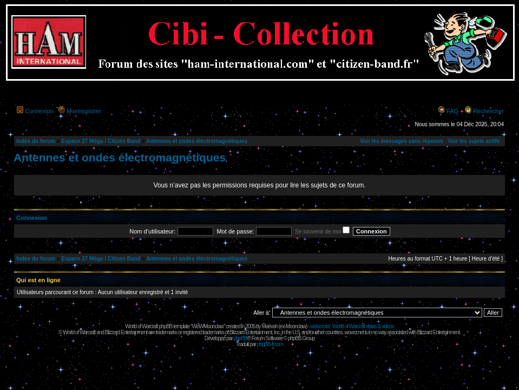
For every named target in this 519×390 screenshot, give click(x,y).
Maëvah (269, 326)
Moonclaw (296, 326)
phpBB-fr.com (270, 344)
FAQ (452, 111)
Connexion (39, 111)
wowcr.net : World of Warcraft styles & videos (352, 326)
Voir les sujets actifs (474, 141)
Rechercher (488, 111)
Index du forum (35, 141)
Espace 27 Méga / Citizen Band (100, 141)
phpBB (240, 338)
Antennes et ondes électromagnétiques (196, 141)
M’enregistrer (84, 111)
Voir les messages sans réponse (401, 141)
